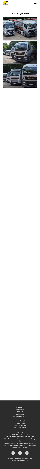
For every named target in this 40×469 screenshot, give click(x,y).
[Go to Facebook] (13, 454)
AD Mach (20, 413)
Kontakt (20, 433)
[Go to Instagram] (20, 454)
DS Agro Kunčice (20, 428)
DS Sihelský (20, 415)
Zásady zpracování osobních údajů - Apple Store (20, 444)
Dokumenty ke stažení (20, 435)
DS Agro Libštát (20, 424)
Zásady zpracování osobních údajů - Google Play (20, 441)
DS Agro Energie (20, 422)
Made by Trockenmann (20, 461)
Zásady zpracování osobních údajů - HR (20, 437)
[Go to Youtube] (27, 454)
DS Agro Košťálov (20, 426)
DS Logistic (20, 410)
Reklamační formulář (19, 448)
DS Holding (20, 408)
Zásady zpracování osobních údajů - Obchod (20, 446)
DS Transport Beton (20, 417)
